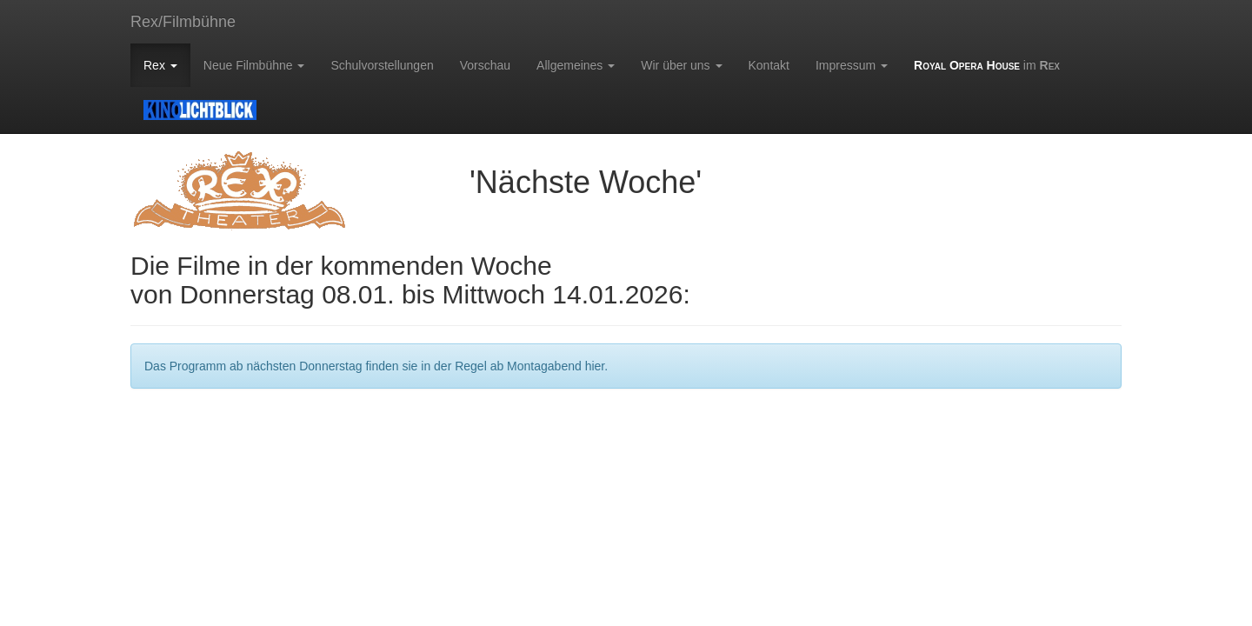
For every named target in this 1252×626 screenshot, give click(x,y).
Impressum (852, 65)
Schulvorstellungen (381, 65)
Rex (160, 65)
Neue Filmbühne (254, 65)
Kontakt (769, 65)
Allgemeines (575, 65)
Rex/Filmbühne (183, 21)
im (987, 65)
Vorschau (485, 65)
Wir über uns (681, 65)
